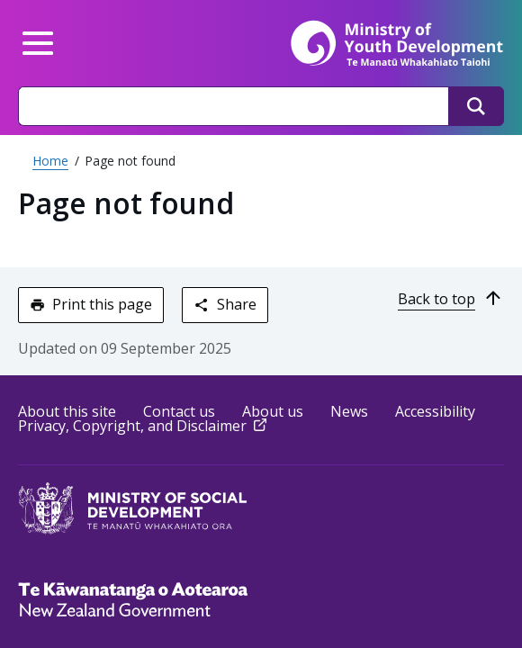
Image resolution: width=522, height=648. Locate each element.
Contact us (179, 411)
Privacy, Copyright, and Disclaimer (144, 426)
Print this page (91, 304)
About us (272, 411)
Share (225, 304)
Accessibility (435, 411)
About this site (67, 411)
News (349, 411)
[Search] (476, 106)
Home (50, 160)
